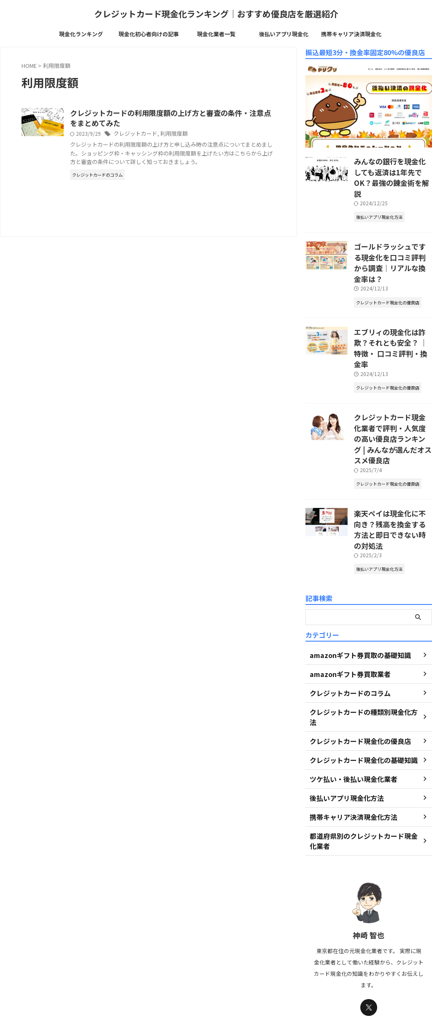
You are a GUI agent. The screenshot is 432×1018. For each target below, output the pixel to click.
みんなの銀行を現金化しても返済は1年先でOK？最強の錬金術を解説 (392, 170)
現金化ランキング (81, 34)
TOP (152, 969)
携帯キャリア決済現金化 (351, 34)
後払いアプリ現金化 (283, 34)
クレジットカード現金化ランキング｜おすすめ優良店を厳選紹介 (216, 14)
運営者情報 (180, 969)
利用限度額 (211, 135)
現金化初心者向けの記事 (149, 34)
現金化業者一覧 (216, 34)
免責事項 (275, 969)
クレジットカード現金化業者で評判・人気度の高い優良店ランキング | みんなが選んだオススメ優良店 (392, 387)
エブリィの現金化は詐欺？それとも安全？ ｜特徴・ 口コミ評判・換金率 (392, 311)
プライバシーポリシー (229, 969)
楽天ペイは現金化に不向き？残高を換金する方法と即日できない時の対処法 (392, 462)
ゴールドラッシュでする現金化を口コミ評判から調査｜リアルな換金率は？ (392, 241)
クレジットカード (176, 135)
